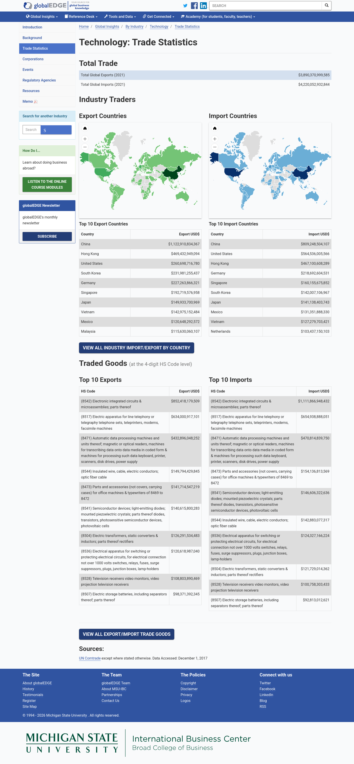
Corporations (33, 59)
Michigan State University (67, 715)
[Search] (265, 5)
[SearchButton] (326, 5)
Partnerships (112, 695)
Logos (186, 701)
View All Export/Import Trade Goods (126, 634)
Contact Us (110, 701)
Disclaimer (189, 689)
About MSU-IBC (114, 689)
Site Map (30, 706)
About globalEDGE (37, 683)
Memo (30, 101)
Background (32, 38)
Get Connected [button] (158, 16)
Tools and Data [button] (120, 16)
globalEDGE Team (116, 683)
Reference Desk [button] (81, 16)
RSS (263, 706)
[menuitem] (155, 178)
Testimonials (33, 695)
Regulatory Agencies (39, 80)
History (28, 689)
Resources (31, 91)
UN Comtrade (90, 658)
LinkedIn (266, 695)
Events (28, 69)
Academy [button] (218, 16)
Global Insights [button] (42, 16)
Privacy (186, 695)
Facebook (267, 689)
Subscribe (47, 236)
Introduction (32, 27)
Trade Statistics (35, 48)
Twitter (265, 683)
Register (29, 701)
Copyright (188, 683)
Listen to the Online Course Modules (47, 184)
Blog (263, 701)
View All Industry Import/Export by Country (136, 348)
